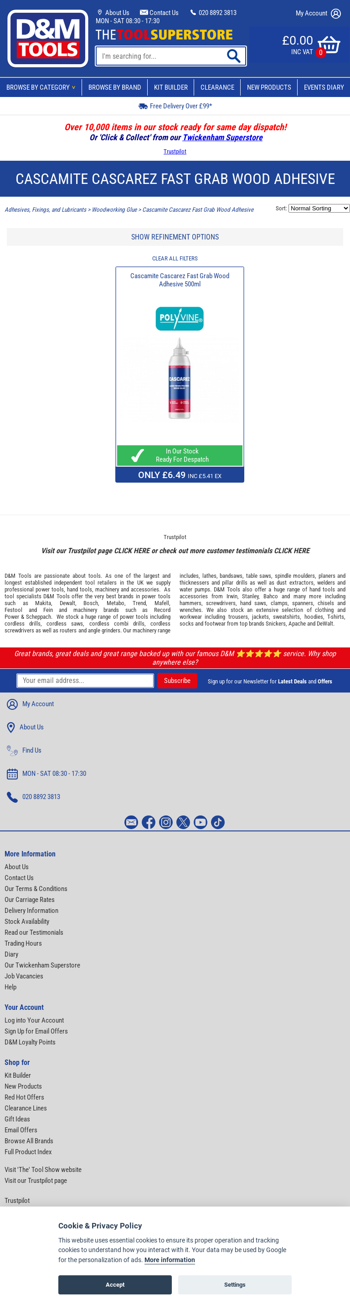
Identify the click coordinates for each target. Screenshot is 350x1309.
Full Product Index (28, 1152)
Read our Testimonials (34, 932)
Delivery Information (31, 911)
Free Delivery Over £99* (175, 106)
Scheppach (38, 616)
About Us (112, 13)
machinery (107, 589)
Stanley (250, 596)
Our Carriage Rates (30, 900)
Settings (235, 1284)
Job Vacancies (24, 976)
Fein (48, 609)
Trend (139, 603)
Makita (43, 603)
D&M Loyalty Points (30, 1042)
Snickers (276, 623)
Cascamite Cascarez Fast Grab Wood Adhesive (197, 209)
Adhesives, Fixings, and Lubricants (45, 209)
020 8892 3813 (213, 13)
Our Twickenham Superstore (42, 965)
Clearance (217, 87)
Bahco (270, 596)
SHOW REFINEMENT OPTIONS (175, 237)
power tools (50, 589)
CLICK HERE (131, 550)
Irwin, (232, 596)
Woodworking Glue (114, 209)
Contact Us (159, 13)
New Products (269, 87)
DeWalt (325, 623)
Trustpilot (175, 151)
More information (169, 1260)
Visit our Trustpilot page (36, 1181)
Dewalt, (68, 603)
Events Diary (324, 87)
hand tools (79, 589)
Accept (115, 1284)
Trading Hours (23, 943)
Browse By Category (42, 87)
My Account (318, 14)
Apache (297, 623)
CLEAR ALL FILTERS (175, 258)
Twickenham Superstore (222, 137)
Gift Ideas (17, 1119)
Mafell (161, 603)
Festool (13, 609)
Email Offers (21, 1130)
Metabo (115, 603)
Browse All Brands (29, 1141)
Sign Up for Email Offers (36, 1031)
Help (10, 987)
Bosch (90, 603)
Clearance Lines (26, 1108)
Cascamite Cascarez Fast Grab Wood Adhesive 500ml (179, 280)
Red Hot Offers (24, 1097)
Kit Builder (171, 87)
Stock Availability (27, 921)
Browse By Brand (114, 87)
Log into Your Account (34, 1020)
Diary (11, 954)
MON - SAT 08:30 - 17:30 (128, 21)
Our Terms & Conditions (36, 889)
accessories (145, 589)
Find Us (24, 750)
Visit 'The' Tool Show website (43, 1170)
